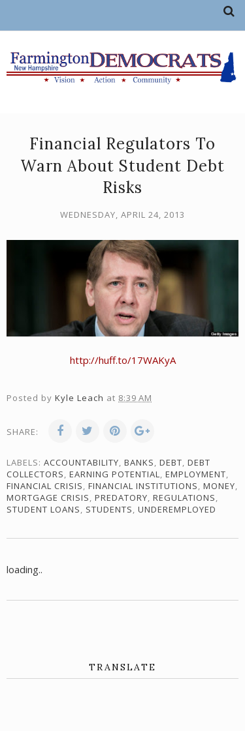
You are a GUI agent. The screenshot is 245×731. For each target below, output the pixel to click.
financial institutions (143, 486)
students (109, 509)
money (219, 486)
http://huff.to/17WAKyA (123, 359)
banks (139, 462)
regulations (184, 497)
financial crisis (45, 486)
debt (170, 462)
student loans (43, 509)
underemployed (177, 509)
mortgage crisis (48, 497)
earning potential (114, 474)
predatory (121, 497)
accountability (81, 462)
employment (195, 474)
